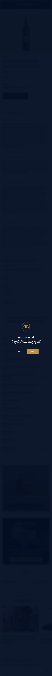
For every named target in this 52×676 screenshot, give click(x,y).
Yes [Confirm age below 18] (33, 351)
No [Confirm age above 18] (19, 351)
